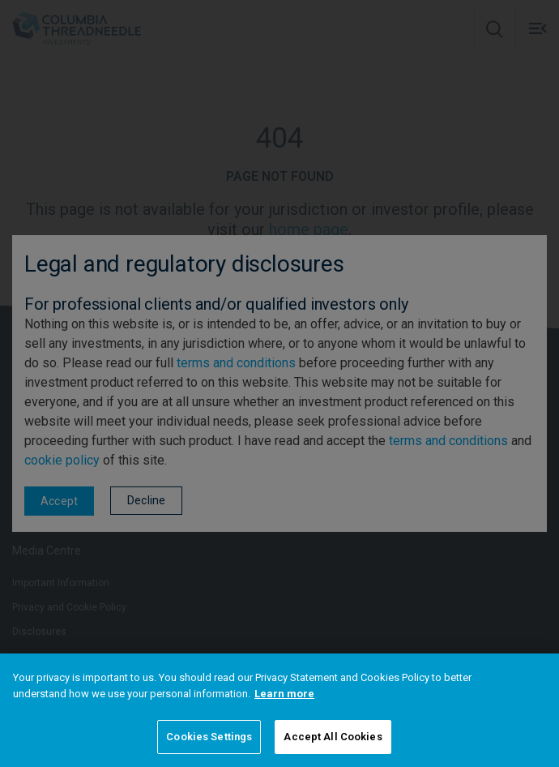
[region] (279, 710)
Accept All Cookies (333, 737)
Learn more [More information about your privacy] (284, 694)
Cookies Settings (209, 737)
